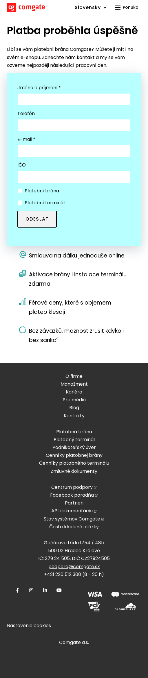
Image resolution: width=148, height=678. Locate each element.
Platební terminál (41, 203)
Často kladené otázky (74, 526)
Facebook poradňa (72, 495)
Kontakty (74, 415)
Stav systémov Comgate (72, 519)
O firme (74, 376)
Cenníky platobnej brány (74, 455)
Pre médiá (74, 399)
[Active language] (90, 7)
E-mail (26, 139)
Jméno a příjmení (39, 87)
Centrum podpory (72, 487)
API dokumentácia (72, 510)
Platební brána (38, 191)
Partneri (74, 503)
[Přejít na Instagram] (31, 590)
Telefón (26, 113)
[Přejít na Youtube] (59, 590)
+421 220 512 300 (62, 574)
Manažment (74, 384)
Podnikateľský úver (74, 447)
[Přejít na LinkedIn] (45, 590)
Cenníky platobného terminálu (74, 463)
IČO (21, 165)
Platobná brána (74, 431)
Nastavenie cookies (29, 625)
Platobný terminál (74, 439)
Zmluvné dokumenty (74, 471)
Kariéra (74, 392)
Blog (74, 407)
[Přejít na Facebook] (17, 590)
